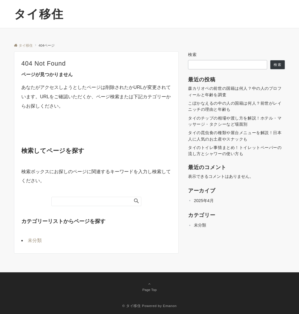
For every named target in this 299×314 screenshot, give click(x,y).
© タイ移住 (131, 306)
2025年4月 (204, 200)
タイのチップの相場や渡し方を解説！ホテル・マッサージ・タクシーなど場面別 (235, 121)
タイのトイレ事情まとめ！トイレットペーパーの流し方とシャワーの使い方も (235, 150)
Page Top (149, 287)
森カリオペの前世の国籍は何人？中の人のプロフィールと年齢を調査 (235, 91)
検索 (192, 54)
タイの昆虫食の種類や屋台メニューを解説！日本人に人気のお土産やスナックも (235, 135)
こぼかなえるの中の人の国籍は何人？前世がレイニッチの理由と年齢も (235, 106)
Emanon (170, 306)
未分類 (35, 240)
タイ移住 (39, 14)
